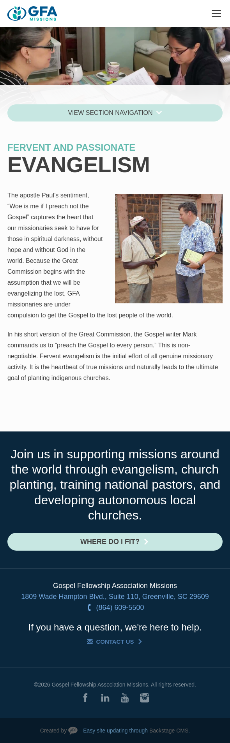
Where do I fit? (110, 542)
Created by (53, 730)
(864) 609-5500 (120, 607)
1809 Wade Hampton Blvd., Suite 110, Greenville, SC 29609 (115, 596)
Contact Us (115, 641)
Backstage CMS (168, 730)
